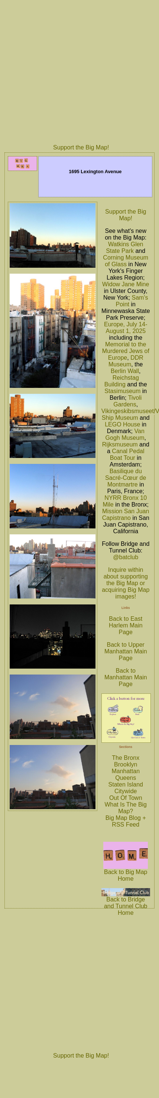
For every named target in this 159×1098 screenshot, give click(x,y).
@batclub (125, 557)
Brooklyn (125, 764)
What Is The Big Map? (125, 807)
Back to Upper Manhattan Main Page (125, 651)
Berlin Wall (125, 371)
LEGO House (122, 424)
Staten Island (125, 784)
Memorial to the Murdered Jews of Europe (125, 351)
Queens (125, 778)
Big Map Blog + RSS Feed (126, 821)
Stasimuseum (122, 391)
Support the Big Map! (81, 147)
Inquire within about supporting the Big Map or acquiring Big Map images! (125, 583)
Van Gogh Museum (125, 434)
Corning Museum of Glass (125, 260)
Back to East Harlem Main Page (126, 625)
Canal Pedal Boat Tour (127, 454)
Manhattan (125, 771)
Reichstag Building (121, 381)
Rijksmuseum (120, 444)
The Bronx (125, 758)
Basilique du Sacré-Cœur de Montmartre (125, 478)
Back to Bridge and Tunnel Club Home (125, 903)
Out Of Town (125, 798)
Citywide (125, 791)
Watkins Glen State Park (124, 247)
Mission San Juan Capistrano (125, 514)
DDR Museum (125, 361)
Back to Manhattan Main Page (125, 677)
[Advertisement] (69, 71)
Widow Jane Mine (125, 284)
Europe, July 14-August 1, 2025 (125, 327)
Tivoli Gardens (127, 401)
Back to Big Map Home (125, 873)
